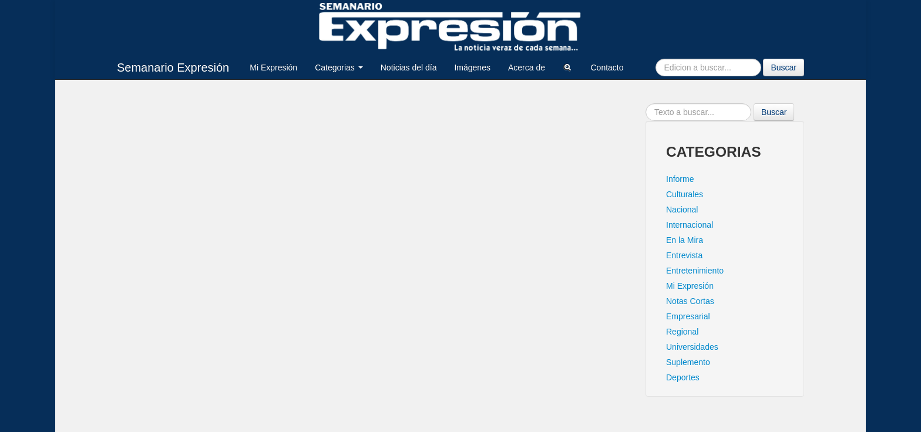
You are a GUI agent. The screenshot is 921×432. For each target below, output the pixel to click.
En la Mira (684, 240)
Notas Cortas (690, 301)
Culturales (684, 194)
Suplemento (688, 362)
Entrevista (684, 255)
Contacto (606, 67)
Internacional (689, 225)
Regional (682, 331)
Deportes (683, 377)
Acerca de (526, 67)
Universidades (692, 347)
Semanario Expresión (173, 67)
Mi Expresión (273, 67)
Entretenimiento (695, 270)
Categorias (339, 67)
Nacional (682, 209)
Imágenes (472, 67)
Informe (680, 179)
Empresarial (688, 316)
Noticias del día (409, 67)
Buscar (783, 67)
